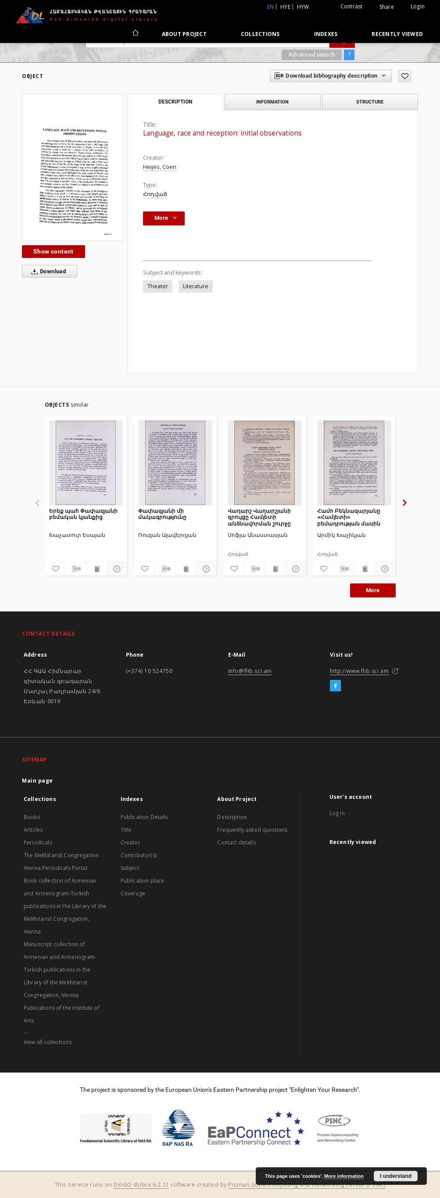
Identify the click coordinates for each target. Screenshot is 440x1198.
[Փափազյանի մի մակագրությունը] (175, 463)
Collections (260, 34)
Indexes (326, 34)
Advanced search (311, 54)
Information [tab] (272, 102)
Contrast (351, 6)
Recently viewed (397, 34)
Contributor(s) (139, 855)
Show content (53, 251)
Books (32, 817)
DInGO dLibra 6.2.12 (141, 1184)
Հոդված (155, 194)
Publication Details (144, 817)
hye (285, 7)
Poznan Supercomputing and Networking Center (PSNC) (306, 1184)
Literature (195, 286)
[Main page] (135, 33)
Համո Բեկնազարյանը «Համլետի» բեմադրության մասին (348, 517)
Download (47, 271)
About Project (184, 34)
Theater (157, 286)
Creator (130, 842)
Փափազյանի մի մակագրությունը (162, 514)
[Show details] (116, 569)
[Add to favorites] (405, 76)
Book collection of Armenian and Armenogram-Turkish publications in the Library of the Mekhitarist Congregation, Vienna (65, 906)
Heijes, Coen (159, 167)
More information (344, 1176)
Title (126, 829)
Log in (337, 813)
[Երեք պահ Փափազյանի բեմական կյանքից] (86, 463)
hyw (303, 7)
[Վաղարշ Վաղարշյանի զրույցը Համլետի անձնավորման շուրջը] (264, 463)
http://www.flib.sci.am (359, 671)
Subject (130, 868)
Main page (37, 780)
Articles (33, 829)
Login (418, 6)
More (373, 590)
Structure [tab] (369, 102)
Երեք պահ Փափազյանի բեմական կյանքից (83, 514)
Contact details (236, 842)
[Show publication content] (96, 569)
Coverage (133, 893)
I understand (395, 1176)
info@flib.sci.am (250, 671)
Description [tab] (175, 102)
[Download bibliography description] (75, 569)
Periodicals (38, 842)
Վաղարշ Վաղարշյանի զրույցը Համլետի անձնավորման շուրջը (259, 517)
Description (232, 817)
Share (386, 7)
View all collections (48, 1042)
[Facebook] (335, 686)
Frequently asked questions (252, 829)
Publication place (143, 880)
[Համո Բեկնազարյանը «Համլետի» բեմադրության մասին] (354, 463)
